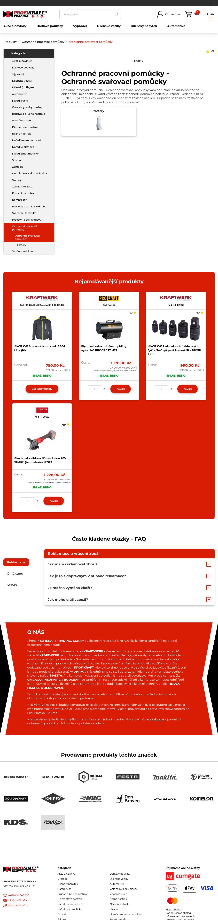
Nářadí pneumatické (25, 153)
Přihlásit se (173, 14)
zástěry (21, 245)
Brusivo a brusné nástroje (28, 113)
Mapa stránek (174, 909)
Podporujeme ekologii (179, 913)
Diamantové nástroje (25, 127)
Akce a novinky (22, 60)
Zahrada (17, 166)
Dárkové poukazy (23, 67)
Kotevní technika (23, 193)
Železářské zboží (22, 186)
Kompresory (20, 199)
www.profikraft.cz (18, 905)
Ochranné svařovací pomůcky (91, 42)
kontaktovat (155, 719)
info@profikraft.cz (18, 900)
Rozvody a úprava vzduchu (29, 206)
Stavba (16, 160)
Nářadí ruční (20, 100)
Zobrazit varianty (42, 388)
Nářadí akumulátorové (26, 140)
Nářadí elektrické (23, 147)
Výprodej (18, 74)
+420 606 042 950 (18, 895)
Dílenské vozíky (22, 80)
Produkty (10, 42)
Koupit (120, 388)
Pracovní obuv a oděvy (26, 219)
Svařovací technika (24, 213)
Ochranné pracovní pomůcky (43, 42)
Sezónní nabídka (23, 251)
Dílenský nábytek (23, 87)
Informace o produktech (180, 916)
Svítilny (16, 180)
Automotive (19, 94)
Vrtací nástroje (21, 120)
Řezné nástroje (21, 133)
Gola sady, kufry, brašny (27, 107)
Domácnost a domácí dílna (29, 173)
